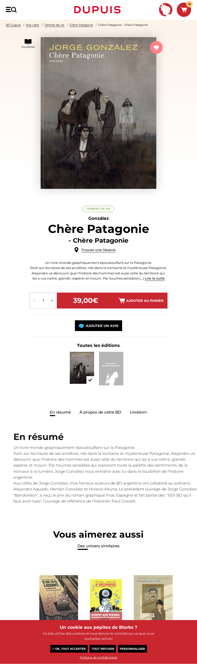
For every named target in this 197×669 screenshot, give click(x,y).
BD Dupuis (13, 25)
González (98, 218)
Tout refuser (103, 649)
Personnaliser (132, 649)
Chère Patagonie (81, 25)
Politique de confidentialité (98, 657)
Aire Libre (32, 25)
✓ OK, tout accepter (69, 649)
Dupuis (98, 10)
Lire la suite (155, 278)
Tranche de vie (54, 25)
